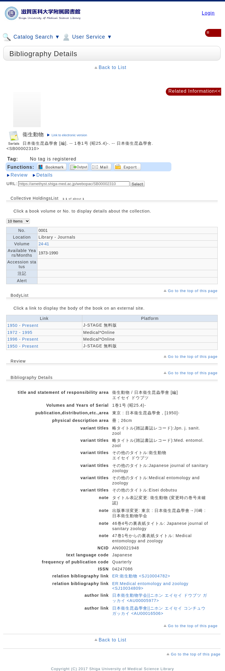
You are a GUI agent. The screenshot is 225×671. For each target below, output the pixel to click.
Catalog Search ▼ (31, 37)
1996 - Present (22, 339)
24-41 (43, 244)
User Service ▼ (87, 37)
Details (44, 175)
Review (19, 175)
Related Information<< (194, 91)
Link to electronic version (69, 135)
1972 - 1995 (20, 332)
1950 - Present (22, 325)
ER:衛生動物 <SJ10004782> (141, 576)
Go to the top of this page (193, 291)
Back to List (113, 67)
